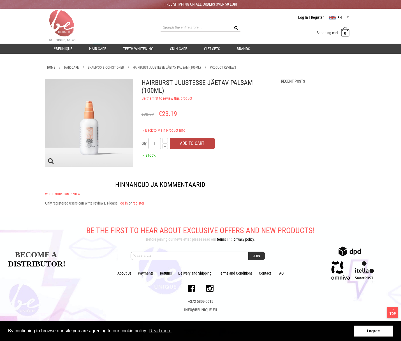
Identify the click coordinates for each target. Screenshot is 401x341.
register (138, 203)
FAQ (280, 273)
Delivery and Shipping (195, 273)
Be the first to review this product (167, 98)
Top (393, 311)
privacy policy (243, 239)
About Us (124, 273)
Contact (265, 273)
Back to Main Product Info (164, 130)
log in (123, 203)
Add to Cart (192, 143)
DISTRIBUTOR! (37, 263)
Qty (144, 143)
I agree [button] (373, 331)
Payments (146, 273)
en (339, 17)
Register (317, 17)
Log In (303, 17)
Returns (166, 273)
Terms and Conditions (235, 273)
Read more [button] (160, 330)
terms (221, 239)
